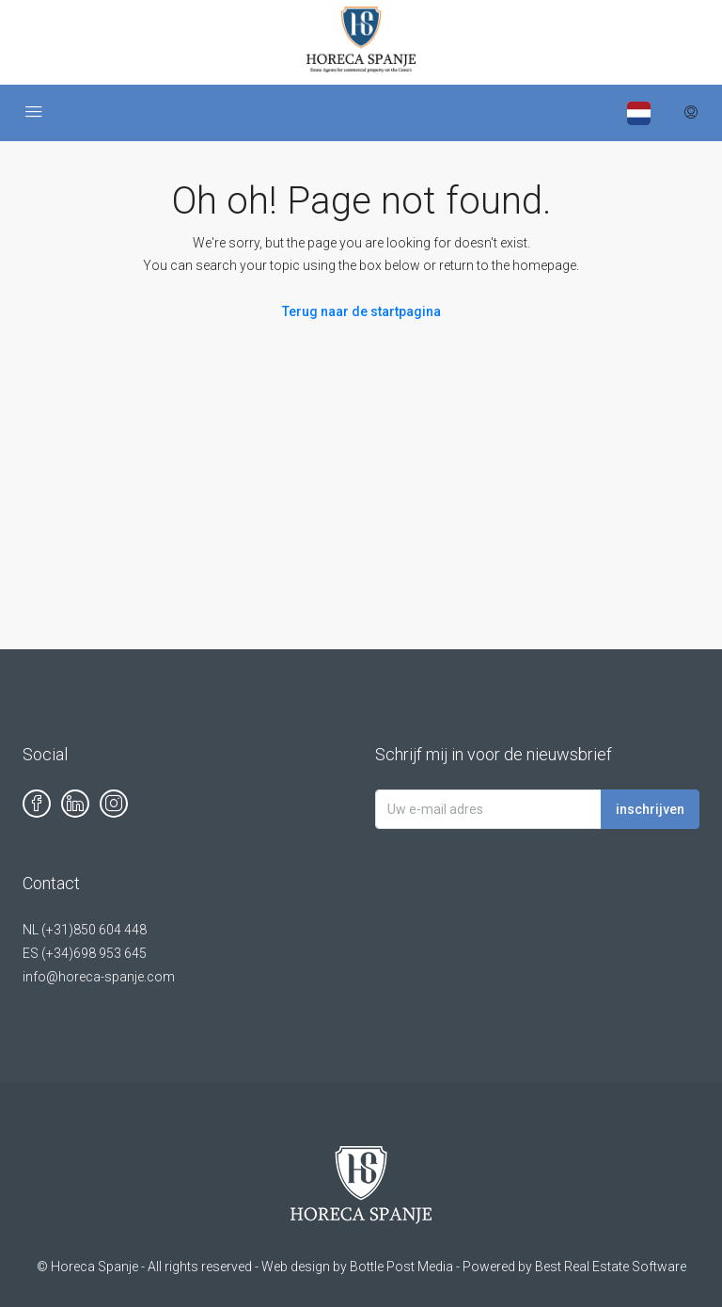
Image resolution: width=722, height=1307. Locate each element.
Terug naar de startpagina (361, 311)
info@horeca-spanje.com (99, 976)
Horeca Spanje (94, 1266)
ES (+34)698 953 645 (85, 953)
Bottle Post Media (401, 1266)
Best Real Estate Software (610, 1266)
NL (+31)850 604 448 (85, 929)
